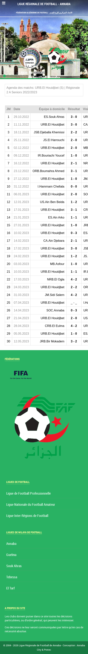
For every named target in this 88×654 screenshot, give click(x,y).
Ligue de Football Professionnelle (28, 494)
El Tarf (10, 588)
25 (8, 302)
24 (8, 295)
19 (8, 256)
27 (8, 318)
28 (8, 325)
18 (8, 248)
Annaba (11, 544)
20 (8, 264)
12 (8, 202)
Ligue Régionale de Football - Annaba (44, 4)
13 (8, 209)
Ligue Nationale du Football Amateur (30, 505)
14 (8, 217)
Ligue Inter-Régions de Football (27, 516)
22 (8, 279)
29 (8, 333)
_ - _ (74, 302)
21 (8, 271)
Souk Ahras (14, 566)
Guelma (11, 555)
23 (8, 287)
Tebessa (11, 577)
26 (8, 310)
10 (8, 186)
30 (8, 341)
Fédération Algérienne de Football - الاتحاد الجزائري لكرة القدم (44, 12)
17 (8, 240)
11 (8, 194)
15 (8, 225)
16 (8, 233)
